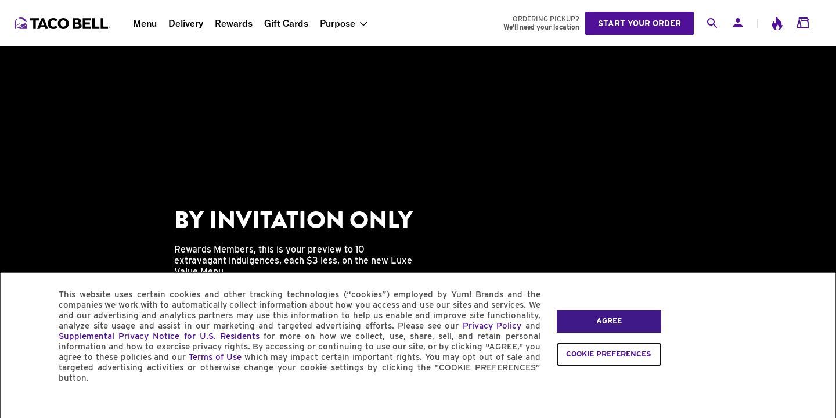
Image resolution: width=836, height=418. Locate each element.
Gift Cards (286, 23)
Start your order (639, 23)
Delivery (185, 23)
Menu (145, 23)
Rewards (234, 23)
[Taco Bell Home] (63, 23)
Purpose (337, 23)
